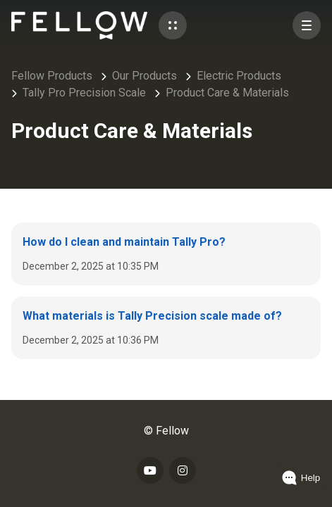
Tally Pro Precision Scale (84, 92)
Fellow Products (51, 75)
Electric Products (239, 75)
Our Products (144, 75)
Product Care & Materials (227, 92)
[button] (173, 25)
